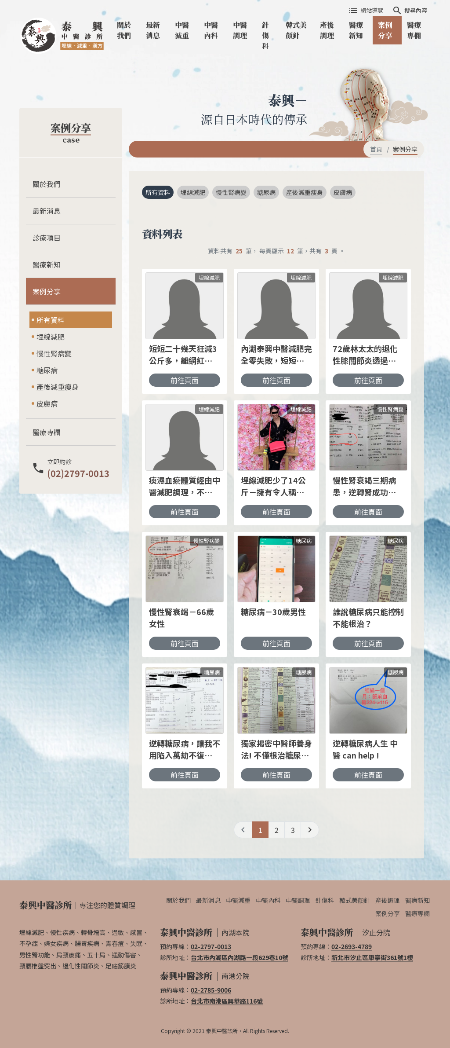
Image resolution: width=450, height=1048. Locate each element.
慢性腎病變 (54, 353)
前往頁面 (185, 380)
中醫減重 (182, 30)
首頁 (376, 149)
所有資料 (50, 320)
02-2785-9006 (211, 990)
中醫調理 (240, 30)
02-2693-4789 (351, 946)
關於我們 (124, 30)
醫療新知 (356, 30)
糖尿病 (47, 370)
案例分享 (385, 30)
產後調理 (327, 30)
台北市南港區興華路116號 (227, 1001)
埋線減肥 (50, 336)
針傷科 (265, 35)
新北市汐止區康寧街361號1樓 (372, 957)
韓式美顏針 (296, 30)
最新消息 (153, 30)
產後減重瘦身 (57, 386)
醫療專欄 (414, 30)
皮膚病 (47, 403)
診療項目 (47, 237)
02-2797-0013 (211, 946)
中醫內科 (211, 30)
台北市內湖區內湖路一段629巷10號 (239, 957)
